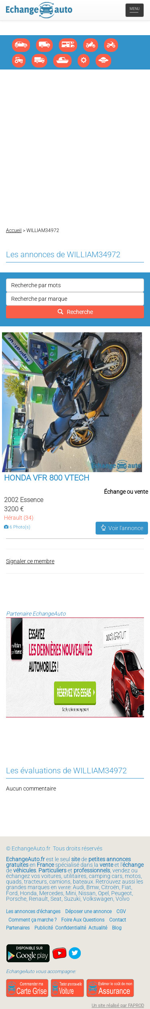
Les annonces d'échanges (33, 911)
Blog (117, 928)
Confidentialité (70, 928)
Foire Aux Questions (82, 920)
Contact (117, 920)
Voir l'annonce (121, 528)
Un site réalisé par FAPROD (118, 1005)
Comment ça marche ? (32, 920)
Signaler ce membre (30, 561)
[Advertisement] (75, 148)
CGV (121, 911)
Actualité (97, 928)
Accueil (14, 230)
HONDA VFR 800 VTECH (46, 478)
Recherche (75, 312)
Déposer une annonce (88, 911)
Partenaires (18, 928)
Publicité (43, 928)
